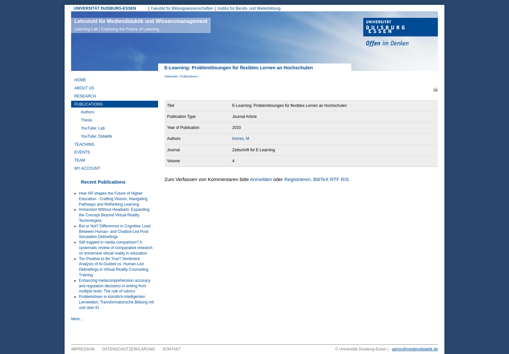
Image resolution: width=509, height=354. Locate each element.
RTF (335, 179)
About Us (84, 88)
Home (80, 80)
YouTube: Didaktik (96, 136)
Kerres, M (240, 138)
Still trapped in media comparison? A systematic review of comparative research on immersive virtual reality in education (116, 248)
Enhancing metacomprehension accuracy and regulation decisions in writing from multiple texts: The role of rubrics (114, 286)
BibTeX (321, 179)
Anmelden (261, 179)
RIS (345, 179)
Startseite (171, 76)
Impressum (83, 349)
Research (85, 96)
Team (79, 160)
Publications (188, 76)
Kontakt (172, 349)
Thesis (86, 120)
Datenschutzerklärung (128, 349)
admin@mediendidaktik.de (415, 349)
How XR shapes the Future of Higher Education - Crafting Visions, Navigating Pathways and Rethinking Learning (113, 199)
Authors (87, 112)
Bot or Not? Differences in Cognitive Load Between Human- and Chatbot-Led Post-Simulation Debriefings (115, 231)
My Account (87, 168)
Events (82, 152)
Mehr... (77, 319)
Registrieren (297, 179)
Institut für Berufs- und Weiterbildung (249, 8)
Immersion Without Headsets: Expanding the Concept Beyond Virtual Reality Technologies (114, 215)
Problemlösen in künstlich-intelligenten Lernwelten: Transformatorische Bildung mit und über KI (116, 302)
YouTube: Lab (93, 128)
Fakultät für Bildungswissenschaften (182, 8)
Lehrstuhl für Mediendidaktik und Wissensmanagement (140, 24)
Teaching (84, 144)
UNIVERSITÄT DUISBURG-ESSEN (105, 8)
